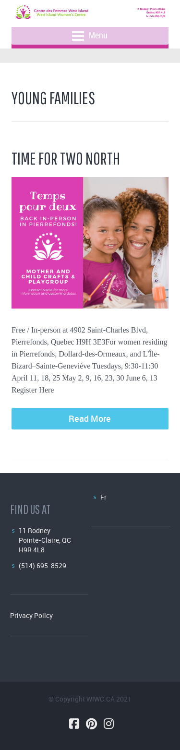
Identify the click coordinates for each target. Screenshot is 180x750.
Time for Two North (66, 158)
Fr (103, 496)
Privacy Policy (31, 615)
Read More (90, 418)
